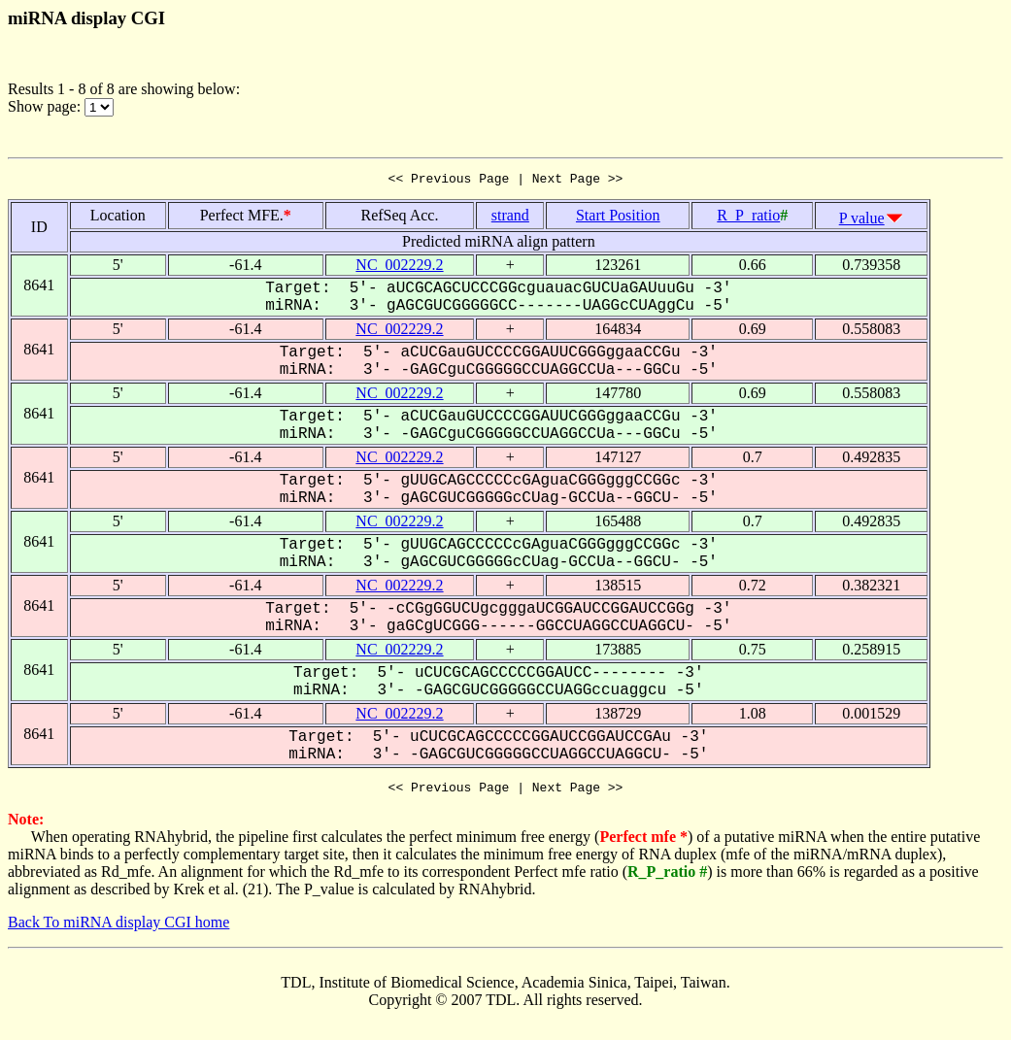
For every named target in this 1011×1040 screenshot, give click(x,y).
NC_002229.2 (399, 267)
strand (510, 218)
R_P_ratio (748, 218)
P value (862, 221)
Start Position (618, 218)
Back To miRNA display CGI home (118, 928)
